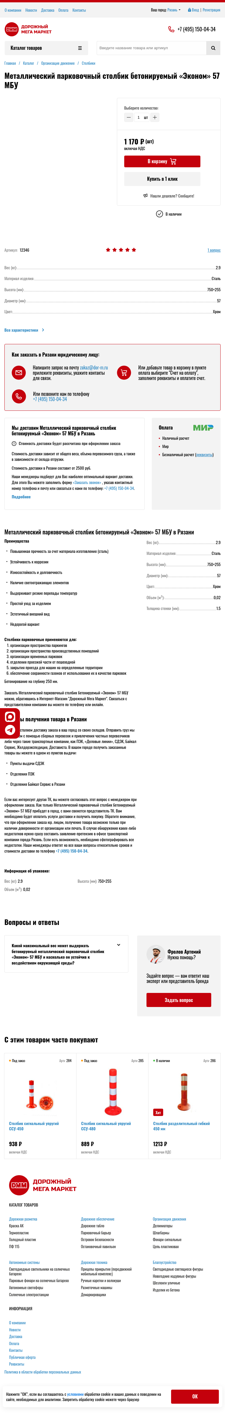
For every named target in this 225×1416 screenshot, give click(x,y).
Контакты (79, 10)
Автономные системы (24, 1262)
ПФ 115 (14, 1246)
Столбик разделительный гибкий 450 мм (181, 1126)
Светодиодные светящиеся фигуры (178, 1269)
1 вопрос (214, 250)
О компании (13, 10)
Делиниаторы (163, 1226)
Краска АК (16, 1226)
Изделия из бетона (166, 1290)
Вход (193, 10)
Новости (31, 10)
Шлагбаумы (161, 1233)
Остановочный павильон (98, 1246)
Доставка (47, 10)
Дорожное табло (92, 1226)
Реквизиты (16, 1364)
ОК (194, 1396)
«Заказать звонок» (87, 482)
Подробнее (21, 496)
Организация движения (169, 1219)
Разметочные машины (96, 1287)
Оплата (63, 10)
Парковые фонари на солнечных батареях (39, 1280)
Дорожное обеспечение (97, 1219)
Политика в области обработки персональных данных (42, 1372)
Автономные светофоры (26, 1287)
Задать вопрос (179, 999)
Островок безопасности (97, 1239)
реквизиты (204, 454)
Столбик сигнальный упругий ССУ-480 (106, 1126)
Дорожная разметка (23, 1219)
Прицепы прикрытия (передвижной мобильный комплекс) (106, 1271)
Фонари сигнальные (167, 1239)
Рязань (174, 10)
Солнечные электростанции (29, 1294)
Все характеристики (24, 330)
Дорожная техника (94, 1262)
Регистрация (211, 10)
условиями (75, 1394)
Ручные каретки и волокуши (101, 1280)
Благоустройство (164, 1262)
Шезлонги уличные (166, 1283)
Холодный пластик (22, 1239)
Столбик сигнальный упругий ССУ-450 (34, 1126)
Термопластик (19, 1233)
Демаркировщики (93, 1294)
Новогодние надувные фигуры (174, 1276)
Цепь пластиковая (166, 1246)
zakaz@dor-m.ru (94, 367)
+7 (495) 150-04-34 (197, 29)
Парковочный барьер (96, 1233)
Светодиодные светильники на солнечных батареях (39, 1271)
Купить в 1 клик (162, 178)
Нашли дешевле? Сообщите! (168, 195)
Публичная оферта (22, 1357)
